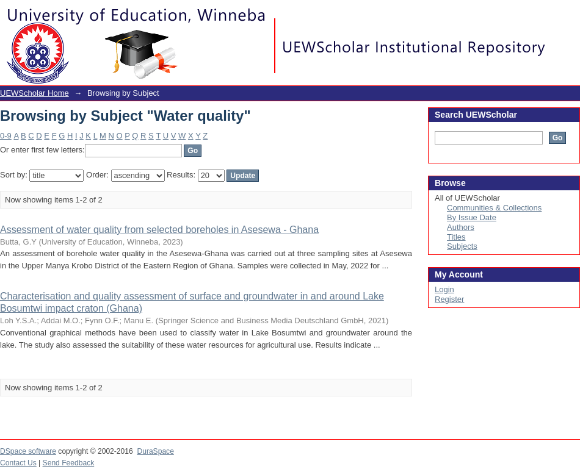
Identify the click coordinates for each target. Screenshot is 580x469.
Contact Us (18, 463)
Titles (456, 237)
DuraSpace (155, 451)
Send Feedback (69, 463)
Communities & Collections (494, 207)
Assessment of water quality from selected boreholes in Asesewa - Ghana (159, 229)
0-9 (6, 135)
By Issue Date (471, 217)
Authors (460, 227)
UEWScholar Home (34, 93)
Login (570, 15)
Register (449, 299)
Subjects (462, 246)
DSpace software (28, 451)
